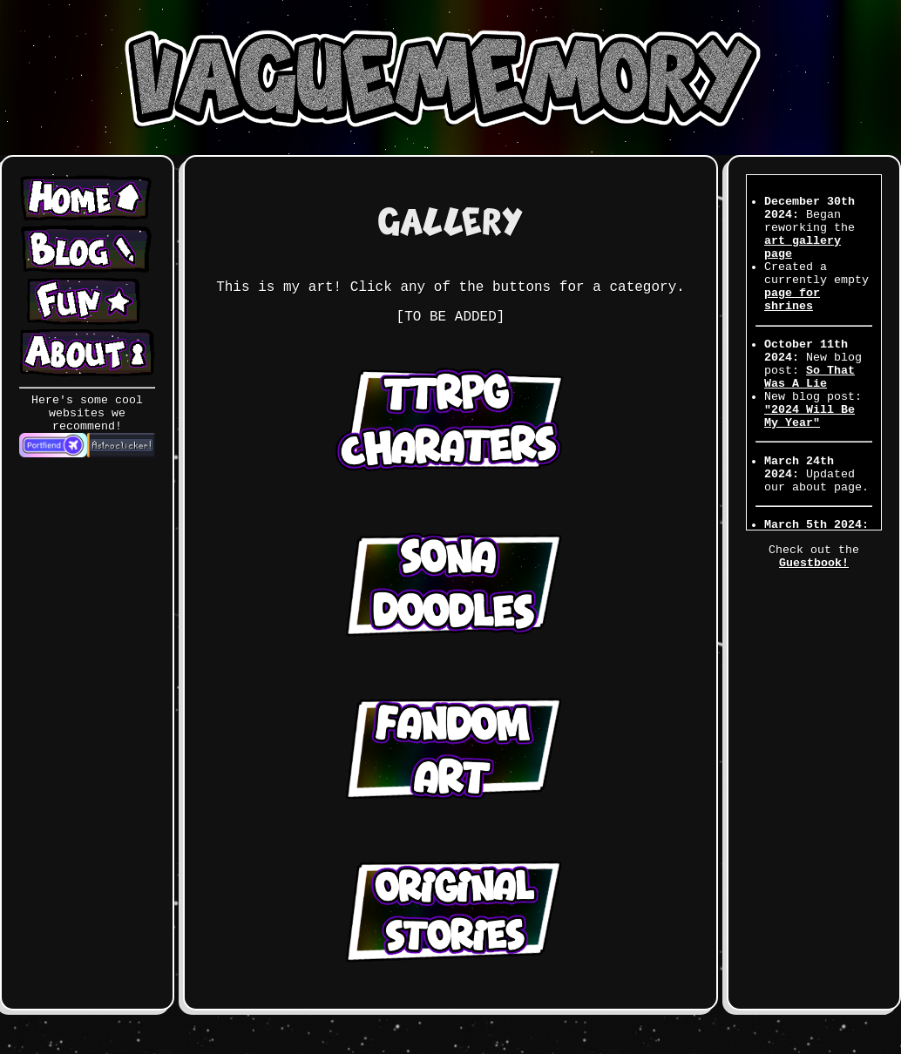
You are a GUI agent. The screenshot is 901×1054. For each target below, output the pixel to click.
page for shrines (792, 300)
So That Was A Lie (809, 377)
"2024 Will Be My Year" (809, 416)
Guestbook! (814, 563)
